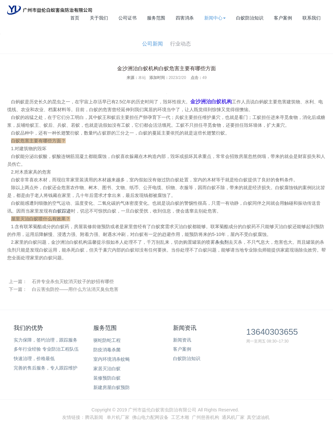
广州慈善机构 (205, 417)
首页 (74, 17)
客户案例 (283, 17)
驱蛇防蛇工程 (107, 340)
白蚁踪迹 (62, 211)
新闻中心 (215, 17)
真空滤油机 (258, 417)
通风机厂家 (233, 417)
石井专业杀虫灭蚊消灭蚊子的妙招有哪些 (73, 281)
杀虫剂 (222, 242)
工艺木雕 (180, 417)
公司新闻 (152, 43)
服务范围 (156, 17)
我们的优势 (28, 328)
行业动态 (180, 43)
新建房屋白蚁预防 (111, 387)
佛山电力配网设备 (150, 417)
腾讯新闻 (94, 417)
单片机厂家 (118, 417)
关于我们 (99, 17)
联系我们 (311, 17)
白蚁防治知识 (249, 17)
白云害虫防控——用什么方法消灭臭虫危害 (75, 289)
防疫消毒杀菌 (107, 349)
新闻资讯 (184, 328)
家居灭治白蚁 (107, 368)
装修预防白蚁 (107, 378)
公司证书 (127, 17)
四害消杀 (185, 17)
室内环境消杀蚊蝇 (111, 359)
